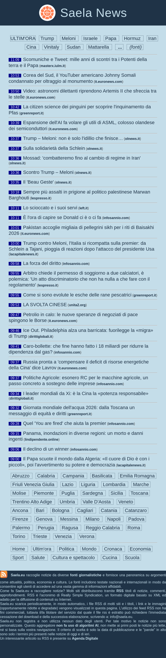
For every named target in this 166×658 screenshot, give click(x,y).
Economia (140, 549)
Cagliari (86, 510)
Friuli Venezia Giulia (34, 484)
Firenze (21, 519)
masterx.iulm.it (52, 66)
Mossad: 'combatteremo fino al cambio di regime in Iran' (82, 158)
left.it (83, 208)
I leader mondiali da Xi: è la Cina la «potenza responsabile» (85, 393)
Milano (93, 519)
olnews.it (132, 139)
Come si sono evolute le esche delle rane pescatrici (77, 295)
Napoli (114, 519)
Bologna (61, 510)
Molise (20, 493)
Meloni (69, 38)
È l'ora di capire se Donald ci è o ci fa (62, 217)
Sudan (74, 47)
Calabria (46, 476)
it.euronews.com (108, 81)
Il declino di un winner (46, 449)
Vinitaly (52, 47)
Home (19, 549)
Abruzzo (21, 476)
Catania (109, 510)
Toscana (139, 493)
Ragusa (70, 527)
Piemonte (44, 493)
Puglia (68, 493)
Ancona (21, 510)
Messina (69, 519)
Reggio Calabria (104, 527)
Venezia (63, 536)
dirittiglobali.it (40, 336)
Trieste (41, 536)
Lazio (68, 484)
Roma (134, 527)
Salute (39, 557)
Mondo (90, 549)
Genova (45, 519)
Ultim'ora (42, 549)
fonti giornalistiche (85, 575)
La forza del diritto (42, 263)
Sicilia (117, 493)
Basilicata (103, 476)
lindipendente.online (42, 439)
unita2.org (77, 305)
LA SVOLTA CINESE (45, 304)
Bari (41, 510)
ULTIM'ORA (22, 38)
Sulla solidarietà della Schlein (54, 148)
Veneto (125, 501)
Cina (32, 47)
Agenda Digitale (85, 638)
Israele (91, 38)
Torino (19, 536)
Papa (111, 38)
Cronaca (114, 549)
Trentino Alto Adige (33, 501)
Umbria (68, 501)
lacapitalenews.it (23, 254)
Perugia (46, 527)
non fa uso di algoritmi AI (77, 625)
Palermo (22, 527)
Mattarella (99, 47)
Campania (74, 476)
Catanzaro (135, 510)
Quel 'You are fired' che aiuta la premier (64, 423)
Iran (152, 38)
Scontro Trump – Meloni (48, 172)
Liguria (89, 484)
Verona (87, 536)
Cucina (110, 557)
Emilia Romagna (137, 476)
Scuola (132, 557)
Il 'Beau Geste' (38, 182)
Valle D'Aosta (97, 501)
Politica (67, 549)
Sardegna (93, 493)
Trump (48, 38)
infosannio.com (116, 218)
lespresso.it (40, 198)
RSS (120, 591)
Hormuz (133, 38)
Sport (18, 557)
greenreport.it (31, 113)
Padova (136, 519)
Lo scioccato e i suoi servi (50, 207)
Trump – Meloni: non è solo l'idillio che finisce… (73, 138)
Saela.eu (18, 575)
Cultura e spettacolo (74, 557)
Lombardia (115, 484)
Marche (141, 484)
